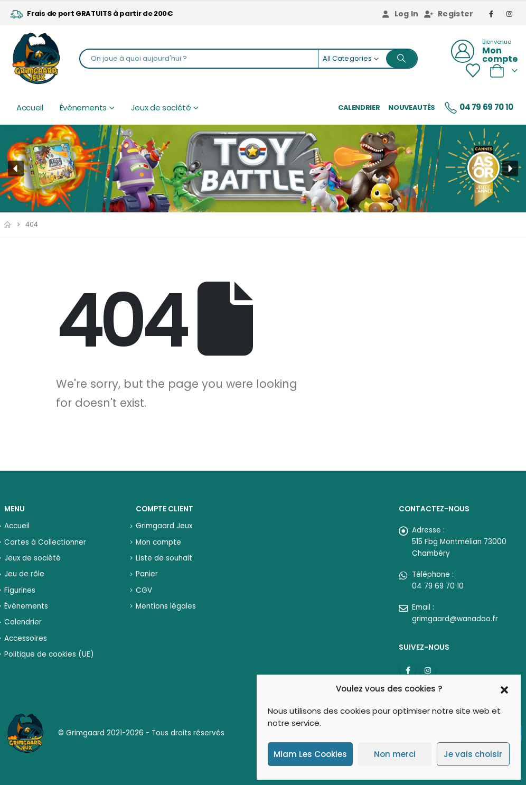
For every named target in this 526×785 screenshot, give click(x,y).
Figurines (19, 590)
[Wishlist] (472, 70)
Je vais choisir (473, 754)
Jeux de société (161, 107)
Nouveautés (411, 107)
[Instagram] (509, 13)
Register (449, 13)
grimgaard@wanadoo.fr (455, 619)
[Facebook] (491, 13)
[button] (504, 689)
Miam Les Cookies (310, 754)
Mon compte (158, 542)
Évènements (83, 107)
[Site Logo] (36, 58)
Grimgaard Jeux (164, 526)
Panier (147, 574)
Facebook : (408, 670)
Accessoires (25, 638)
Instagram (428, 670)
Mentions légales (166, 606)
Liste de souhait (164, 558)
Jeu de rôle (24, 574)
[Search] (401, 59)
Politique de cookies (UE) (48, 654)
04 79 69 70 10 (478, 107)
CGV (144, 590)
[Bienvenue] (484, 51)
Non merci (395, 754)
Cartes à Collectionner (45, 542)
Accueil (29, 107)
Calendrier (359, 107)
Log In (400, 13)
